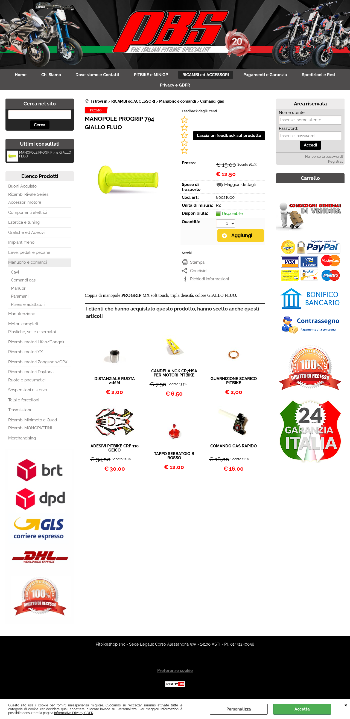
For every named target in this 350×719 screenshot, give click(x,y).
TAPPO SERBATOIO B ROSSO (174, 458)
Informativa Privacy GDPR (73, 713)
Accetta (302, 709)
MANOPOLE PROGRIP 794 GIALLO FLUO (39, 157)
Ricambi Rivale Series (28, 196)
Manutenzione (21, 316)
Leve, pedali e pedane (29, 254)
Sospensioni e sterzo (27, 392)
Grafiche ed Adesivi (26, 234)
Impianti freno (21, 244)
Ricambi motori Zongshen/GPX (37, 364)
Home (15, 75)
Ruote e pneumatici (26, 382)
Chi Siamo (47, 75)
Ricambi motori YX (25, 354)
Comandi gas (23, 282)
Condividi (198, 272)
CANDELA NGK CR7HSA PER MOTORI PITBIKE (174, 375)
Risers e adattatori (28, 306)
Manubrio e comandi (27, 264)
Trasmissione (20, 412)
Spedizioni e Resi (324, 75)
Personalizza (238, 709)
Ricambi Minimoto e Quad (32, 422)
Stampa (197, 264)
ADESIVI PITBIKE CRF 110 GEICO (115, 450)
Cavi (15, 274)
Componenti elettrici (27, 214)
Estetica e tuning (24, 224)
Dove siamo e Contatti (96, 75)
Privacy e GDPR (175, 86)
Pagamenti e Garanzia (269, 75)
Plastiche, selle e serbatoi (32, 334)
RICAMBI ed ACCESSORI (207, 75)
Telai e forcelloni (23, 402)
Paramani (19, 298)
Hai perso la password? (324, 159)
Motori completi (23, 326)
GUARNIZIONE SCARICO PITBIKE (234, 383)
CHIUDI (345, 705)
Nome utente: (292, 115)
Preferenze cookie (175, 672)
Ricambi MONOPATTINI (30, 430)
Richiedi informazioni (209, 281)
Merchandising (22, 440)
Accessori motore (24, 204)
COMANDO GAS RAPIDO (233, 448)
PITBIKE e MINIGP (151, 75)
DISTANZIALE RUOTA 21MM (114, 383)
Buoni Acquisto (22, 188)
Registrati (335, 164)
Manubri (18, 290)
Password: (288, 130)
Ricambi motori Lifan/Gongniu (37, 344)
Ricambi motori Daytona (31, 374)
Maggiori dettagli (240, 187)
